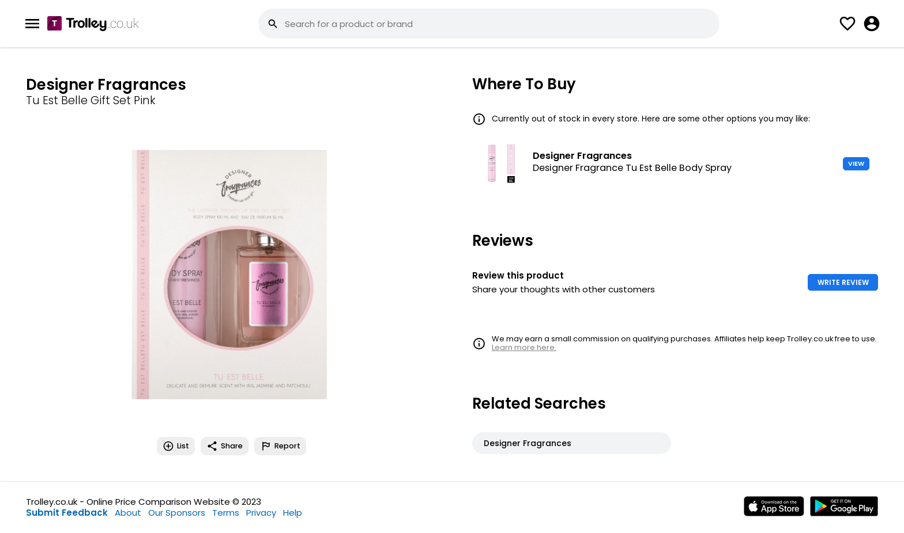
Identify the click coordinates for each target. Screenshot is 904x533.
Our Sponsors (176, 513)
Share (224, 446)
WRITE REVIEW (843, 282)
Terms (225, 513)
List (176, 446)
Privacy (261, 513)
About (128, 513)
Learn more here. (524, 347)
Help (292, 513)
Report (280, 446)
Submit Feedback (67, 513)
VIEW (856, 163)
